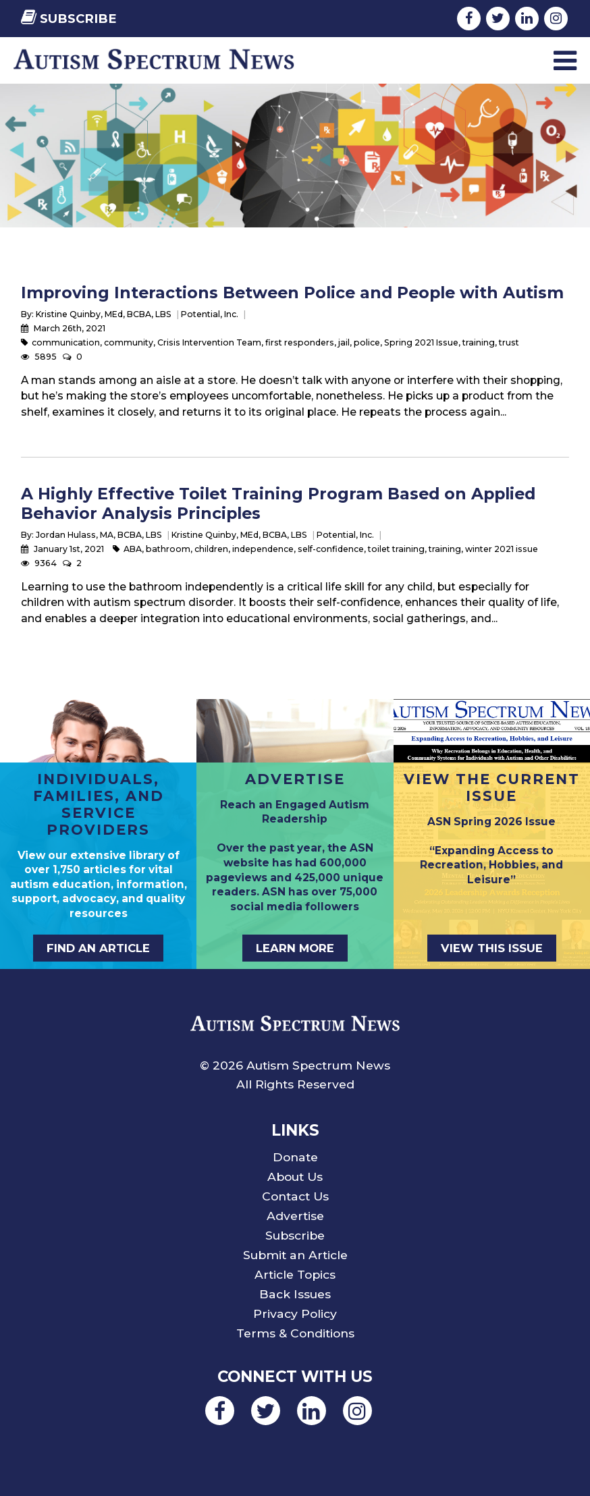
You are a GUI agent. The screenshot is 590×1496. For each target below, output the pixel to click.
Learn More (295, 948)
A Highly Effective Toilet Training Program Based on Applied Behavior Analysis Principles (278, 503)
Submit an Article (295, 1255)
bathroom (168, 549)
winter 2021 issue (501, 549)
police (367, 342)
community (128, 342)
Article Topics (295, 1274)
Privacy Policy (295, 1313)
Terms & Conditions (295, 1333)
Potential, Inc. (209, 314)
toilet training (396, 549)
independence (263, 549)
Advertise (295, 1216)
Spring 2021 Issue (421, 342)
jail (344, 342)
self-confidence (331, 549)
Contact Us (295, 1196)
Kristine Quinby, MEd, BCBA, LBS (103, 314)
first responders (299, 342)
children (211, 549)
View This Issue (492, 948)
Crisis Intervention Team (209, 342)
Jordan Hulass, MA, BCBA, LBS (99, 535)
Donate (295, 1157)
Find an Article (98, 948)
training (478, 342)
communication (66, 342)
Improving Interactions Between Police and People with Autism (292, 292)
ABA (133, 549)
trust (509, 342)
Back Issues (295, 1294)
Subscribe (69, 18)
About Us (295, 1176)
